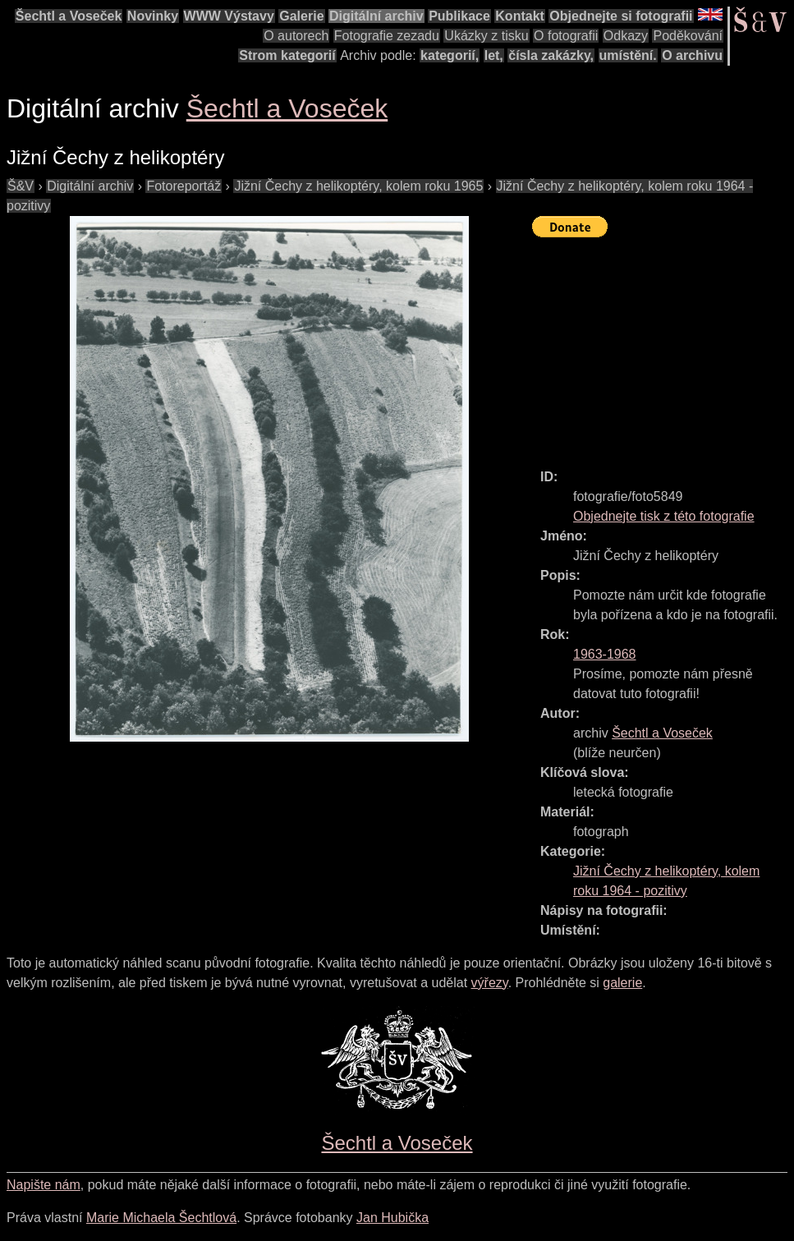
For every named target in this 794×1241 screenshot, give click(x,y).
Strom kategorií (287, 55)
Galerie (301, 16)
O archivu (692, 55)
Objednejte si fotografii (620, 16)
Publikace (459, 16)
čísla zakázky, (551, 55)
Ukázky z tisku (486, 36)
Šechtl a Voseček (69, 16)
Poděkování (688, 36)
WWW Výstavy (229, 16)
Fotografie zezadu (386, 36)
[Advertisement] (663, 345)
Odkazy (626, 36)
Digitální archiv (376, 16)
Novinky (152, 16)
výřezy (489, 983)
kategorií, (449, 55)
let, (493, 55)
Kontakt (519, 16)
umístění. (628, 55)
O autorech (296, 36)
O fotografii (566, 36)
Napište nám (43, 1185)
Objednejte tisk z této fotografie (664, 516)
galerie (622, 983)
